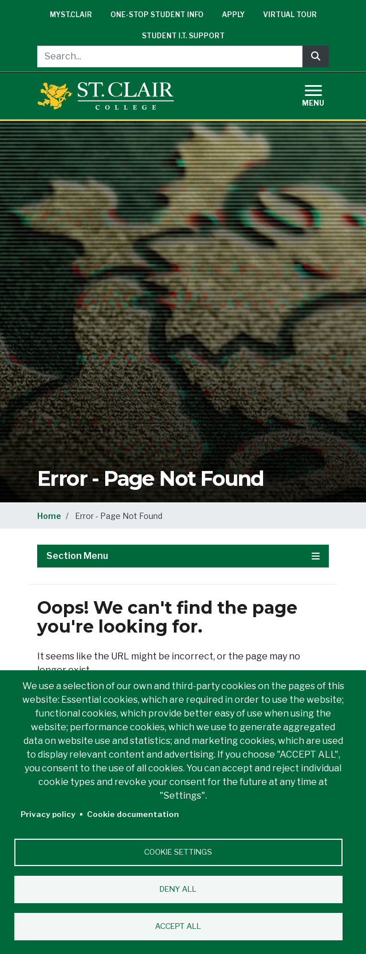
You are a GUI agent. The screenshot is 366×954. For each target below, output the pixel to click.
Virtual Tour (290, 14)
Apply (233, 14)
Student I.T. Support (183, 35)
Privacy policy (48, 814)
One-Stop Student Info (157, 14)
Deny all (178, 888)
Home (49, 516)
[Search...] (170, 56)
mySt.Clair (71, 14)
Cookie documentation (133, 814)
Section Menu (183, 555)
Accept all (178, 926)
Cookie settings (178, 851)
